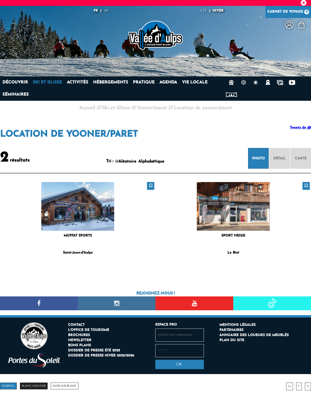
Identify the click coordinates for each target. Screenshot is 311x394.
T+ (308, 386)
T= (289, 386)
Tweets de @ (300, 127)
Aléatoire (127, 161)
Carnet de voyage (288, 11)
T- (299, 386)
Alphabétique (151, 161)
